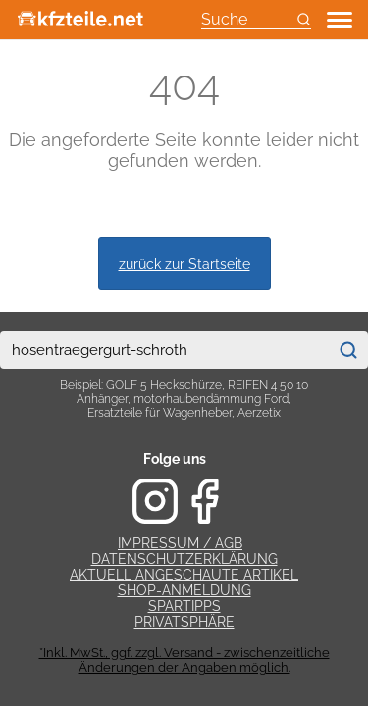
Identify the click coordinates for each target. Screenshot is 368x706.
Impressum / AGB (180, 543)
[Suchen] (348, 350)
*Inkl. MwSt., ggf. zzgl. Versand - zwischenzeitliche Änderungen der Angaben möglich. (184, 660)
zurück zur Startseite (184, 263)
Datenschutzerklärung (184, 559)
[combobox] (164, 350)
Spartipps (184, 606)
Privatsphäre (184, 622)
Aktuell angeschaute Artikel (184, 574)
